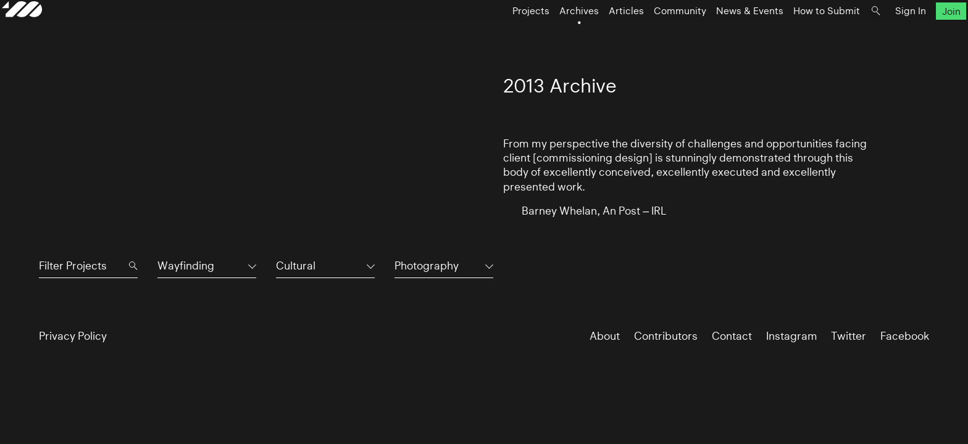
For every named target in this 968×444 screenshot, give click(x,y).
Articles (589, 35)
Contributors (666, 335)
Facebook (904, 335)
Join (914, 35)
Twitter (848, 335)
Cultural (295, 265)
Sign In (873, 35)
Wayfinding (185, 265)
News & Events (712, 35)
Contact (732, 335)
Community (643, 35)
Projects (493, 35)
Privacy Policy (73, 335)
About (605, 335)
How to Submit (789, 35)
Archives (542, 35)
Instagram (791, 335)
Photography (426, 265)
